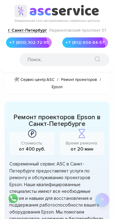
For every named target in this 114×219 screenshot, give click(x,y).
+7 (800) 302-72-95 (27, 42)
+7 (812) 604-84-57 (83, 42)
